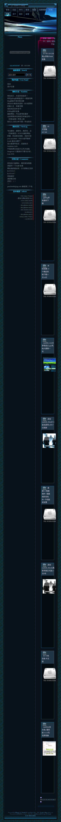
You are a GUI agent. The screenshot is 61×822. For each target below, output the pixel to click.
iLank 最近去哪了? (14, 141)
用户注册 (10, 87)
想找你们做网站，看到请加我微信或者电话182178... (19, 163)
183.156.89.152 (25, 210)
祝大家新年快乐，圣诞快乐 (17, 144)
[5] (51, 800)
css (52, 812)
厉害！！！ (11, 181)
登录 (9, 84)
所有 (44, 38)
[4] (49, 800)
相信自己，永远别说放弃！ (17, 96)
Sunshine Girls (12, 146)
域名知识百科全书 (14, 109)
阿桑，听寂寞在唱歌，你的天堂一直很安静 (19, 136)
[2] (44, 800)
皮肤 (53, 41)
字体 (53, 44)
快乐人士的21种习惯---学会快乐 (19, 122)
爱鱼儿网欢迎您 (23, 198)
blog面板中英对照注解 (15, 101)
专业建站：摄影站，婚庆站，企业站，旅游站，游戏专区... (19, 131)
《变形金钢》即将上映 (16, 119)
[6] (54, 800)
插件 (50, 38)
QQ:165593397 (15, 65)
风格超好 (10, 176)
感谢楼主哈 (11, 179)
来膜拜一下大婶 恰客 (15, 166)
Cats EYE (10, 154)
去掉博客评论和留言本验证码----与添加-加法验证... (19, 116)
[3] (46, 800)
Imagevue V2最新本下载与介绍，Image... (19, 151)
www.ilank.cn (25, 200)
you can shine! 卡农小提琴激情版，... (18, 139)
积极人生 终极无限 (15, 106)
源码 (48, 41)
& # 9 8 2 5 (11, 171)
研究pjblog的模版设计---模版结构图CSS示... (20, 98)
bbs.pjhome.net (25, 205)
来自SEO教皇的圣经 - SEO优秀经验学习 (20, 104)
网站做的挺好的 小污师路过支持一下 (20, 168)
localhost (27, 212)
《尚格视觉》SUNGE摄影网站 (18, 133)
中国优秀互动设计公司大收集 (18, 149)
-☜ (8, 184)
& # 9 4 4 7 (11, 174)
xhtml (48, 812)
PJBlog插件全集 (13, 111)
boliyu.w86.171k (25, 216)
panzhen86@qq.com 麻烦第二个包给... (19, 186)
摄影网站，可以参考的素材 (17, 114)
